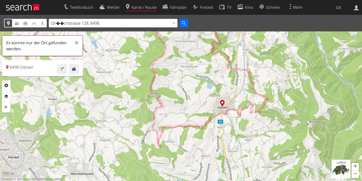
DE (338, 7)
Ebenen (6, 96)
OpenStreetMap (42, 179)
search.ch (10, 179)
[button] (355, 166)
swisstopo (23, 179)
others (58, 179)
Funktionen (6, 107)
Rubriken (6, 85)
